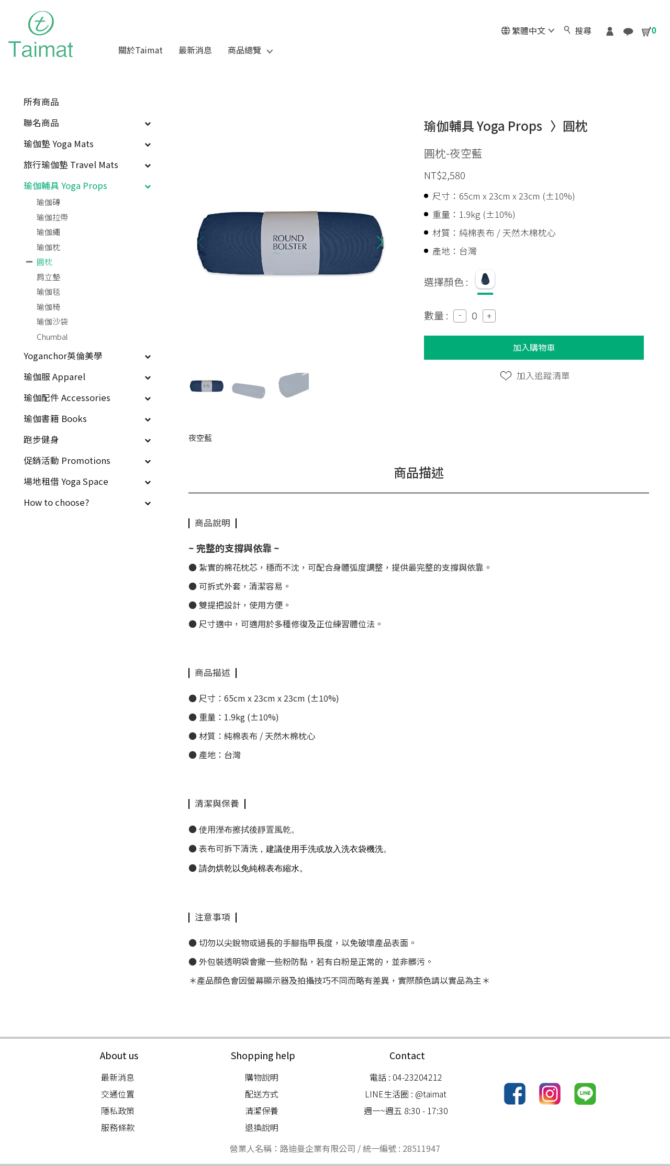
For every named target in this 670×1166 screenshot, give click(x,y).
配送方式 (261, 1093)
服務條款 (118, 1127)
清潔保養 (261, 1110)
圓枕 (44, 261)
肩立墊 (48, 276)
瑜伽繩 (48, 231)
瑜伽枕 (48, 246)
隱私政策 (118, 1110)
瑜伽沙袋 (52, 321)
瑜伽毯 (48, 291)
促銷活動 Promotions (87, 460)
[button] (380, 241)
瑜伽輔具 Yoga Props (87, 185)
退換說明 (261, 1127)
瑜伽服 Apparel (87, 376)
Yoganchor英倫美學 (87, 355)
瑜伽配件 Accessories (87, 397)
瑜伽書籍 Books (87, 418)
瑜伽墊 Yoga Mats (87, 143)
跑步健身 (87, 439)
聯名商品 (87, 122)
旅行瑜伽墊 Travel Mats (87, 164)
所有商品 (41, 101)
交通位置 (118, 1093)
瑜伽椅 (48, 306)
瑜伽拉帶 (52, 217)
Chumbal (52, 336)
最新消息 (118, 1077)
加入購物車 (534, 347)
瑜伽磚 (48, 201)
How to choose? (87, 502)
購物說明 (261, 1077)
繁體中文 (527, 30)
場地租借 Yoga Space (87, 481)
